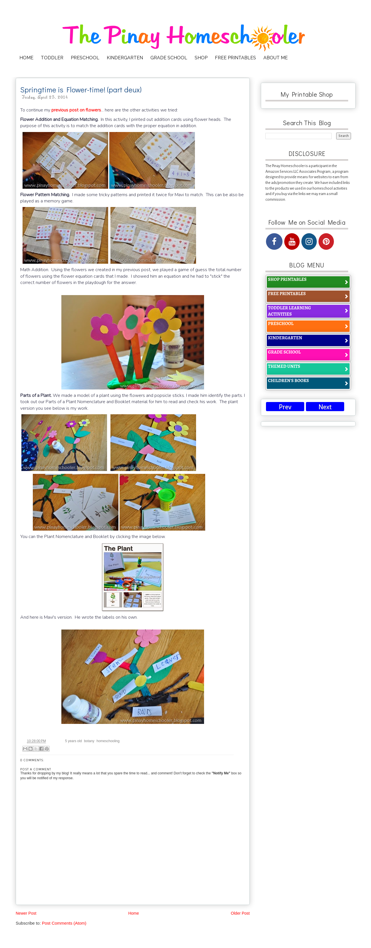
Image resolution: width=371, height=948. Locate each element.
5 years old (73, 741)
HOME (26, 57)
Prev (285, 407)
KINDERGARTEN (125, 57)
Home (133, 913)
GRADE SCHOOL (168, 57)
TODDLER (52, 57)
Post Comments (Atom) (64, 923)
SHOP (201, 57)
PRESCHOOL (85, 57)
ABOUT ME (275, 57)
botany (89, 741)
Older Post (240, 913)
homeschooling (108, 741)
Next (325, 407)
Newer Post (26, 913)
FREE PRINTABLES (235, 57)
